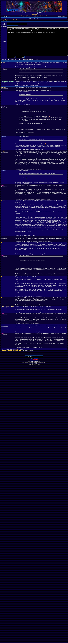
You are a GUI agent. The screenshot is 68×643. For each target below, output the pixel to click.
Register (32, 14)
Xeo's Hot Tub (17, 20)
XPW (30, 16)
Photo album (42, 16)
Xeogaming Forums (6, 20)
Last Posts (38, 15)
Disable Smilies (13, 59)
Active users (28, 15)
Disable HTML (34, 59)
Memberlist (23, 15)
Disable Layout (24, 59)
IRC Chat (42, 15)
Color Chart (36, 16)
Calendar (33, 15)
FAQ (27, 16)
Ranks (24, 16)
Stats (33, 16)
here (16, 349)
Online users (47, 15)
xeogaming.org (34, 354)
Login (36, 14)
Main (19, 15)
